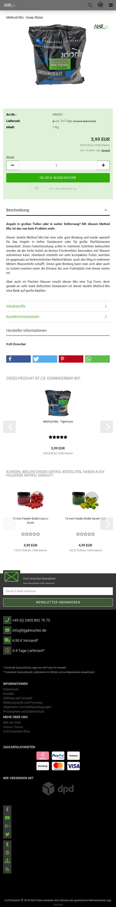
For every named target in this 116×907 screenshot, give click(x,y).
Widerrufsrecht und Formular (23, 703)
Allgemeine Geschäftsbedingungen (27, 707)
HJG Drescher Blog (16, 731)
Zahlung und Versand (17, 698)
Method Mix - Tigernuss (58, 421)
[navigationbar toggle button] (111, 5)
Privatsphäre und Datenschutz (23, 711)
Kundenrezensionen (22, 316)
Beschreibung (17, 210)
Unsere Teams (13, 727)
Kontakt (8, 694)
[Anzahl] (58, 165)
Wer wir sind (11, 722)
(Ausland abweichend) (84, 121)
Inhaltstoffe (15, 306)
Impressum (11, 689)
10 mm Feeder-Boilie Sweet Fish (85, 518)
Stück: (10, 157)
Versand (58, 904)
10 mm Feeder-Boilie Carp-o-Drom (30, 520)
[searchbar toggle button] (90, 5)
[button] (12, 165)
